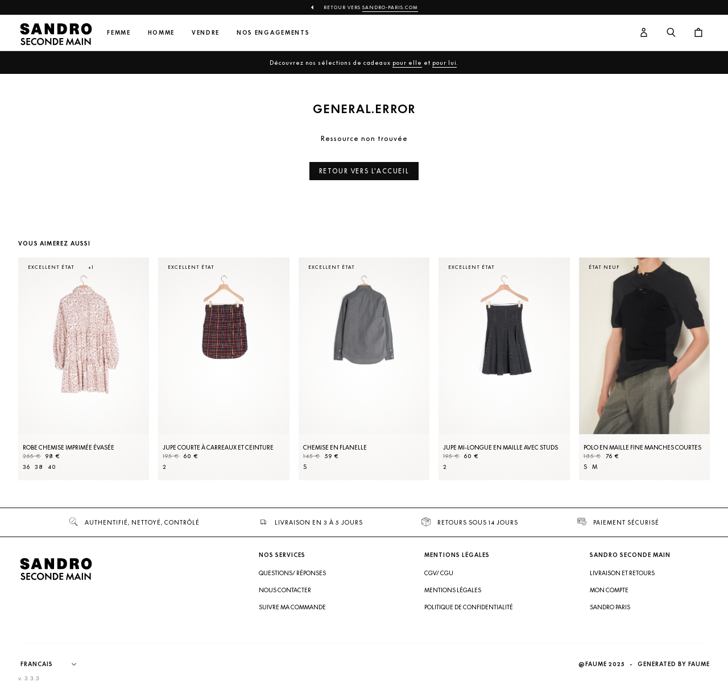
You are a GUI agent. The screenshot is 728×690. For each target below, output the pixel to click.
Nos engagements (273, 32)
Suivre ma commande (292, 607)
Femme (118, 32)
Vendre (206, 32)
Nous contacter (285, 590)
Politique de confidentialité (468, 607)
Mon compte (609, 590)
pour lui (444, 62)
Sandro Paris (610, 607)
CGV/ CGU (438, 573)
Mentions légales (452, 590)
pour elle (407, 62)
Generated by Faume (674, 664)
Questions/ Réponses (292, 573)
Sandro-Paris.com (390, 7)
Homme (161, 32)
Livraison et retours (622, 573)
